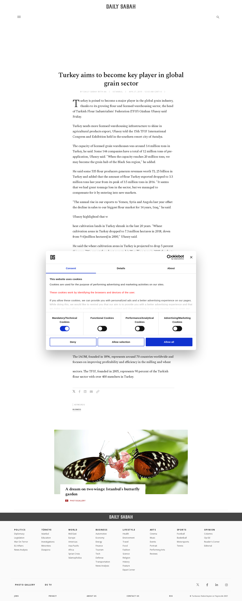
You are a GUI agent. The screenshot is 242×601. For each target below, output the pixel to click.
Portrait (153, 545)
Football (181, 533)
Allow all (169, 341)
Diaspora (45, 549)
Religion (126, 557)
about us (91, 596)
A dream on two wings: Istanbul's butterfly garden (94, 491)
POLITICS (20, 529)
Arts (153, 529)
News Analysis (21, 549)
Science (126, 553)
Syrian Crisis (74, 553)
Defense (99, 557)
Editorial (208, 545)
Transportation (103, 561)
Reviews (153, 553)
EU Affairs (18, 545)
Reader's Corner (212, 541)
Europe (71, 537)
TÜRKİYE (46, 529)
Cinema (153, 533)
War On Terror (21, 541)
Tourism (99, 549)
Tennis (180, 545)
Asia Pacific (73, 545)
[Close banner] (191, 257)
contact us (133, 596)
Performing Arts (157, 549)
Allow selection (121, 341)
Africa (71, 549)
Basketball (182, 537)
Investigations (47, 541)
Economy (100, 537)
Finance (99, 545)
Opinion (209, 529)
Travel (126, 541)
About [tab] (171, 268)
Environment (129, 537)
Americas (72, 541)
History (126, 561)
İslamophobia (75, 557)
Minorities (46, 545)
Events (153, 541)
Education (46, 537)
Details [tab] (121, 268)
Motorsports (183, 541)
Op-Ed (207, 537)
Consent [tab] (71, 268)
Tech (98, 553)
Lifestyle (129, 529)
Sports (181, 529)
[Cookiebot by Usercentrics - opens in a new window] (169, 257)
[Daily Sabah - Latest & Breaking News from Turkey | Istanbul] (121, 6)
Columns (208, 533)
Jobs (16, 596)
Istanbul (45, 533)
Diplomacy (19, 533)
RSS (171, 596)
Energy (99, 541)
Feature (126, 565)
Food (125, 545)
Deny (73, 341)
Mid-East (72, 533)
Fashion (126, 549)
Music (152, 537)
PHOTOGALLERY (77, 501)
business (77, 409)
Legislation (19, 537)
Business (101, 529)
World (72, 529)
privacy (53, 596)
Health (126, 533)
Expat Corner (129, 569)
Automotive (101, 533)
